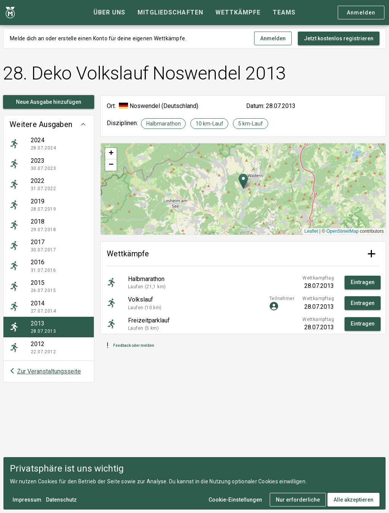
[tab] (109, 12)
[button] (48, 124)
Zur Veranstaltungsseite (49, 371)
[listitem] (48, 143)
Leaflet (311, 231)
